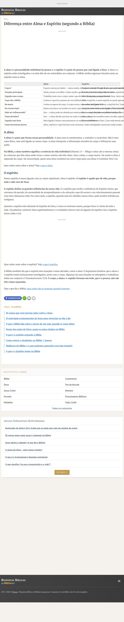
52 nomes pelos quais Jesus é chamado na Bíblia (28, 435)
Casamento (72, 378)
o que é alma (46, 165)
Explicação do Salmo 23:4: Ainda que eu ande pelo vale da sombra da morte (41, 428)
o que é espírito (50, 264)
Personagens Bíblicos (77, 396)
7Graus (15, 592)
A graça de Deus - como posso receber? (23, 450)
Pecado (7, 396)
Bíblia (6, 378)
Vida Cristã (72, 402)
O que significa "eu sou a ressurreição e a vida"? (28, 464)
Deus (6, 384)
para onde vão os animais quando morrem (48, 288)
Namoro (71, 390)
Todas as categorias (62, 408)
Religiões (8, 402)
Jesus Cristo (10, 390)
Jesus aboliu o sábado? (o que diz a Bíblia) (25, 442)
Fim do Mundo (74, 384)
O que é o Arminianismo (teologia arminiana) (26, 457)
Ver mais (62, 472)
